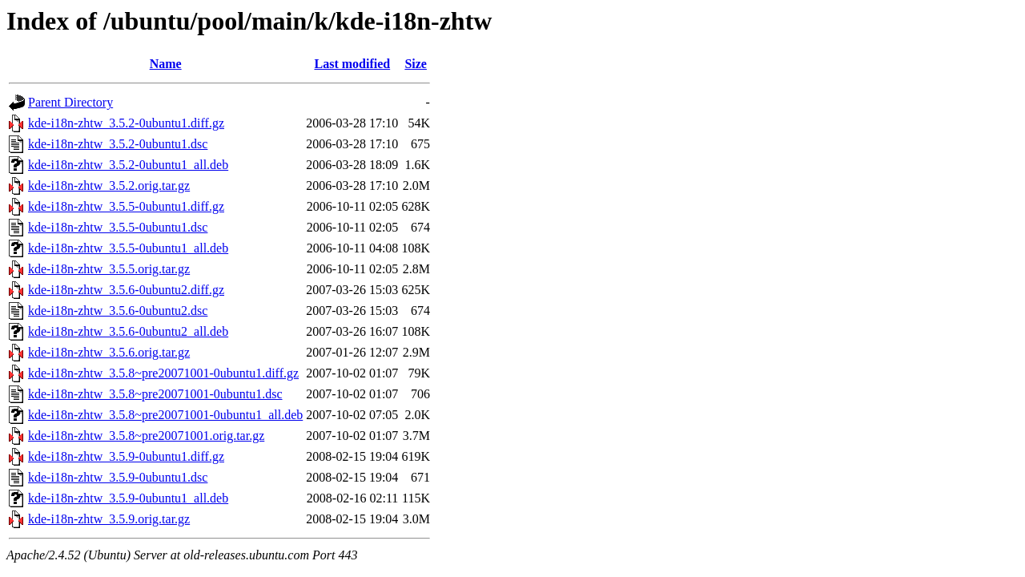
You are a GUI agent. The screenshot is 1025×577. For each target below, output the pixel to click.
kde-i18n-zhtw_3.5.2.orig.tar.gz (109, 185)
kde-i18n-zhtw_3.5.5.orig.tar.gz (109, 269)
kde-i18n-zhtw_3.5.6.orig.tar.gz (109, 352)
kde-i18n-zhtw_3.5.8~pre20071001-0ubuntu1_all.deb (165, 415)
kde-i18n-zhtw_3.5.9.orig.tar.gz (109, 519)
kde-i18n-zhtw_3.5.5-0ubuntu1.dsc (117, 227)
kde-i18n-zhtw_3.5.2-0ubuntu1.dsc (117, 144)
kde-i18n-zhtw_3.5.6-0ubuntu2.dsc (117, 310)
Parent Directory (70, 102)
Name (166, 64)
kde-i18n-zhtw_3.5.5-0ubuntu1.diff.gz (126, 206)
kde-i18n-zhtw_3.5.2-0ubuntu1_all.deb (128, 164)
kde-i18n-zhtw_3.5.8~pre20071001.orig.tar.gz (146, 435)
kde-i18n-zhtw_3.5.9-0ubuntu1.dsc (117, 477)
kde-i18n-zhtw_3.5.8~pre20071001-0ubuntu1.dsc (155, 394)
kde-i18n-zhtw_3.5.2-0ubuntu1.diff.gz (126, 123)
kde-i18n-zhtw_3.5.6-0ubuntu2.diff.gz (126, 290)
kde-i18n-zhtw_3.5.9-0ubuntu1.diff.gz (126, 456)
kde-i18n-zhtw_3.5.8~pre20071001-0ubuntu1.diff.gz (163, 373)
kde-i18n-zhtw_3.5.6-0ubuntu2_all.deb (128, 331)
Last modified (352, 64)
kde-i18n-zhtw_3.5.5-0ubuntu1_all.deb (128, 248)
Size (415, 64)
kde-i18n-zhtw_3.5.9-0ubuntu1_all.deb (128, 498)
